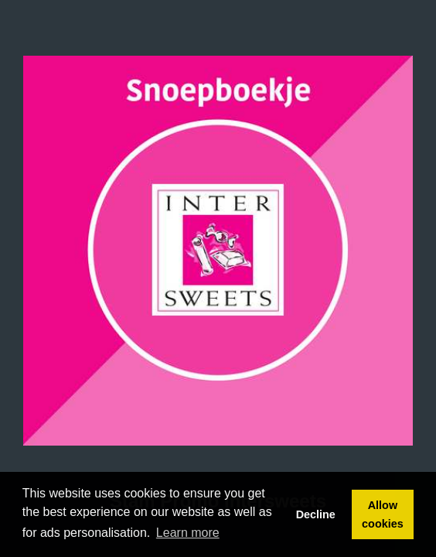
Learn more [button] (188, 532)
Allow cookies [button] (383, 514)
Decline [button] (316, 514)
